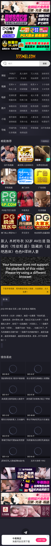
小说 (3, 118)
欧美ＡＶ (34, 84)
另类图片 (45, 110)
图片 (3, 108)
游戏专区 (45, 73)
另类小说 (23, 121)
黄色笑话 (34, 121)
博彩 (3, 75)
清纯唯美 (23, 110)
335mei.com (25, 56)
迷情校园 (12, 121)
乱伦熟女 (34, 100)
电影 (3, 97)
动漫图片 (45, 106)
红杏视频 (12, 132)
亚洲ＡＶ (12, 84)
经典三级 (23, 100)
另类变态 (45, 100)
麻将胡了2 (12, 78)
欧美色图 (34, 106)
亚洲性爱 (12, 95)
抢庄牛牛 (45, 78)
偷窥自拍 (12, 106)
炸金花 (23, 78)
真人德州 (23, 73)
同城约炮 (12, 128)
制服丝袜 (12, 100)
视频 (3, 86)
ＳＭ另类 (45, 89)
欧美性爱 (45, 95)
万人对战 (34, 73)
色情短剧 (23, 132)
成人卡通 (34, 95)
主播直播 (34, 89)
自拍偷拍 (23, 84)
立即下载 (41, 540)
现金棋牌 (34, 78)
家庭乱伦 (23, 117)
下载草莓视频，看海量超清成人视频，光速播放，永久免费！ (26, 290)
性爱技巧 (45, 121)
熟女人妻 (12, 89)
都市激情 (12, 117)
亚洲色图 (23, 106)
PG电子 (12, 73)
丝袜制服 (23, 89)
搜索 (45, 63)
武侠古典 (45, 117)
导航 (3, 129)
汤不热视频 (45, 128)
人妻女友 (34, 117)
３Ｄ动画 (45, 84)
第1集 (5, 299)
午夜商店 (23, 128)
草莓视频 (34, 128)
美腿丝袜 (12, 110)
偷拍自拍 (23, 95)
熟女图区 (34, 110)
